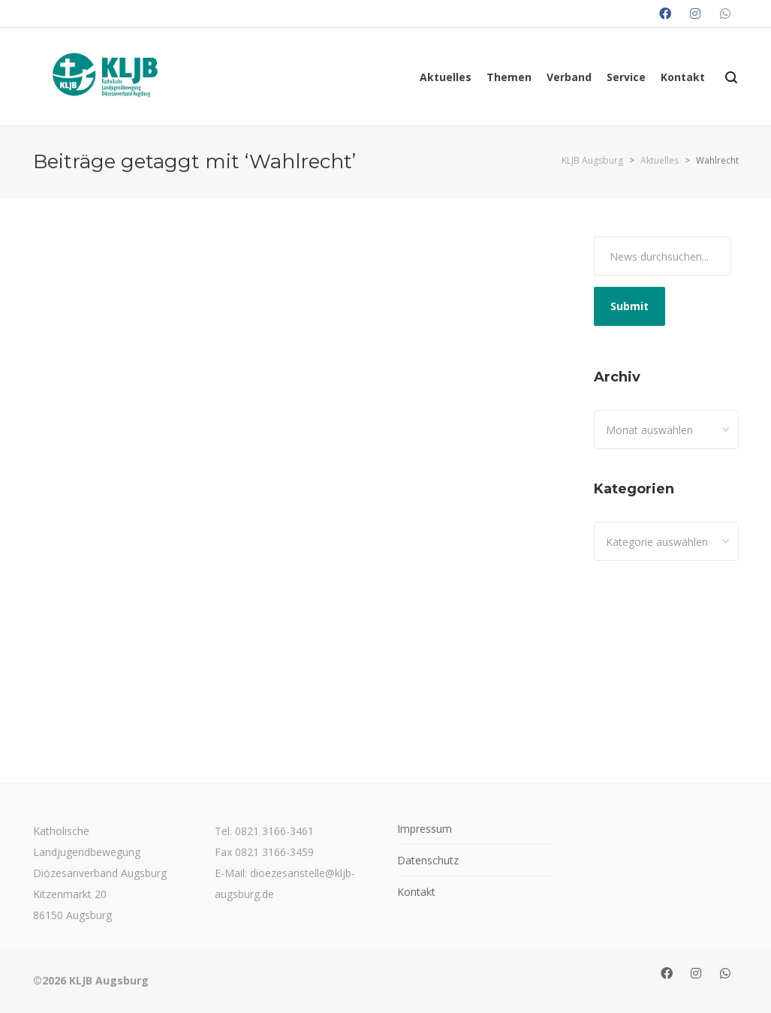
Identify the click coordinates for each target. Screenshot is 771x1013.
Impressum (424, 829)
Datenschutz (428, 860)
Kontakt (416, 892)
